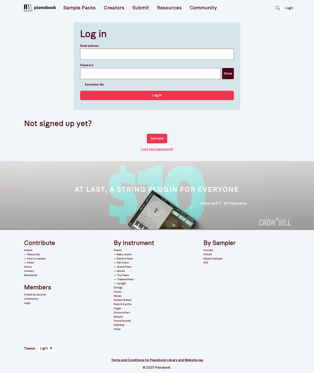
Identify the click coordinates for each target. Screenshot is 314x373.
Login (27, 303)
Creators (114, 7)
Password (86, 65)
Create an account (35, 294)
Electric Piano (125, 258)
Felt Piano (123, 262)
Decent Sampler (212, 258)
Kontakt (208, 250)
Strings (118, 287)
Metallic (118, 317)
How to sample (36, 258)
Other (117, 329)
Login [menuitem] (289, 8)
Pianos (118, 250)
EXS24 (207, 254)
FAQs (30, 262)
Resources (169, 7)
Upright (121, 283)
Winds (117, 296)
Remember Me (92, 84)
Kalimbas (119, 325)
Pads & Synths (123, 304)
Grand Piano (124, 267)
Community (203, 7)
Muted (121, 271)
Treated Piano (125, 279)
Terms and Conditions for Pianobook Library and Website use (157, 360)
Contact (29, 271)
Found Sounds (122, 321)
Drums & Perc (122, 312)
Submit (140, 7)
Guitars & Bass (123, 300)
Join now (157, 138)
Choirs (118, 292)
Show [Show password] (228, 73)
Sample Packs (79, 7)
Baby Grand (124, 254)
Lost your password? (157, 149)
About (28, 267)
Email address (89, 46)
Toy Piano (123, 275)
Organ (117, 308)
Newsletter (31, 275)
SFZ (205, 262)
